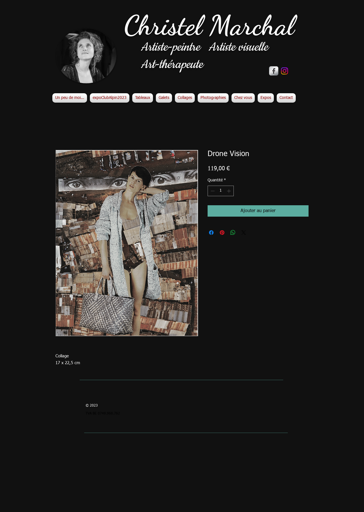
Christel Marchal (209, 25)
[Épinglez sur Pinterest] (222, 232)
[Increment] (229, 191)
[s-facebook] (273, 71)
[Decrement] (212, 191)
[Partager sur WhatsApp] (232, 232)
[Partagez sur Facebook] (211, 232)
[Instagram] (284, 71)
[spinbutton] (221, 191)
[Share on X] (243, 232)
